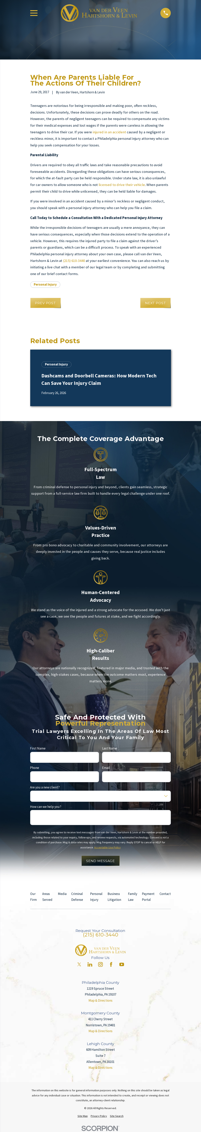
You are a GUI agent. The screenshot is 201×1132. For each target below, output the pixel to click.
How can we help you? (45, 806)
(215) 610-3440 (74, 260)
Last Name (109, 748)
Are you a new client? (45, 787)
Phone (34, 768)
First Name (38, 748)
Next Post (155, 303)
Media (62, 894)
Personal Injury (45, 284)
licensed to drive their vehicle (122, 184)
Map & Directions (100, 1000)
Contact (165, 894)
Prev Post (45, 303)
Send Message (100, 861)
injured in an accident (109, 132)
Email (106, 768)
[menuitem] (83, 1116)
